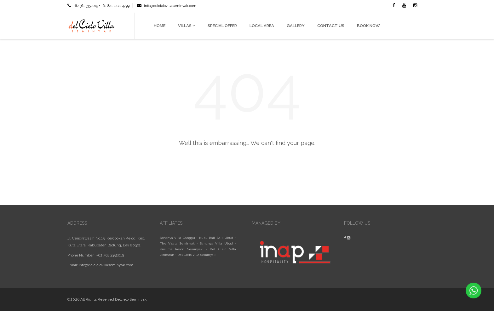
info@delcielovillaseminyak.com (166, 6)
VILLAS (186, 25)
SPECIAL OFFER (222, 25)
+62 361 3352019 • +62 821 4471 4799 (98, 6)
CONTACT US (330, 25)
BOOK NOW (368, 25)
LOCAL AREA (262, 25)
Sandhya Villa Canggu (177, 237)
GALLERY (296, 25)
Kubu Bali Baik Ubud (216, 237)
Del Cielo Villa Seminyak (196, 254)
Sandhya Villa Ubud (216, 243)
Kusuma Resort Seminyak (181, 249)
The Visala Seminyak (177, 243)
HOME (159, 25)
